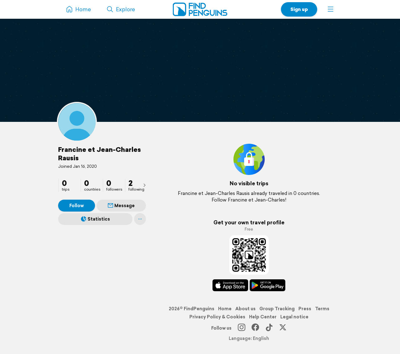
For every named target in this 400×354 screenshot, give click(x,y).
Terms (322, 309)
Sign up (299, 9)
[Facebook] (255, 328)
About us (245, 309)
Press (304, 309)
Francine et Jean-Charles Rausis (99, 153)
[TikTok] (269, 328)
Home (225, 309)
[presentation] (144, 185)
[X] (283, 328)
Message (121, 205)
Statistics (95, 219)
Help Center (263, 317)
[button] (330, 9)
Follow (76, 205)
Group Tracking (277, 309)
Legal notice (294, 317)
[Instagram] (241, 328)
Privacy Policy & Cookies (217, 317)
